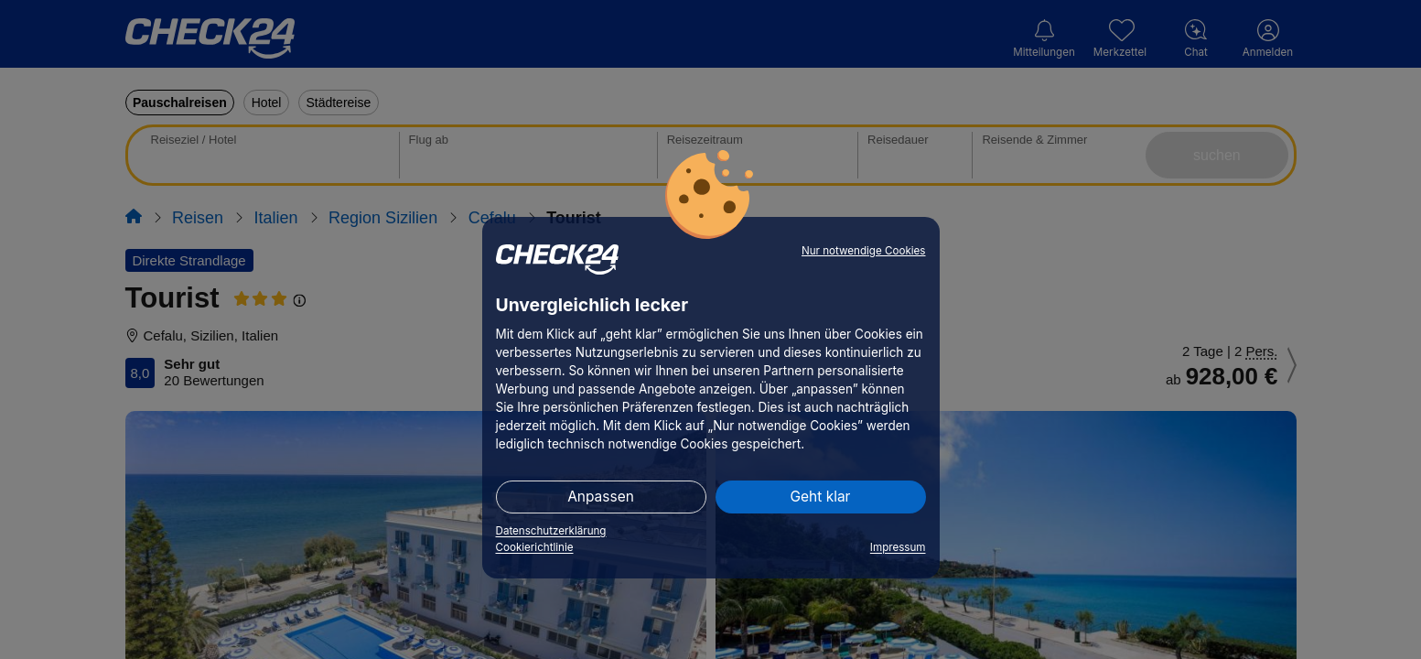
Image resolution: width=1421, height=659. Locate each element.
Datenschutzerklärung (551, 530)
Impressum (898, 547)
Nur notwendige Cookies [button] (864, 250)
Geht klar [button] (821, 496)
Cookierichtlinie (535, 547)
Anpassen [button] (600, 496)
